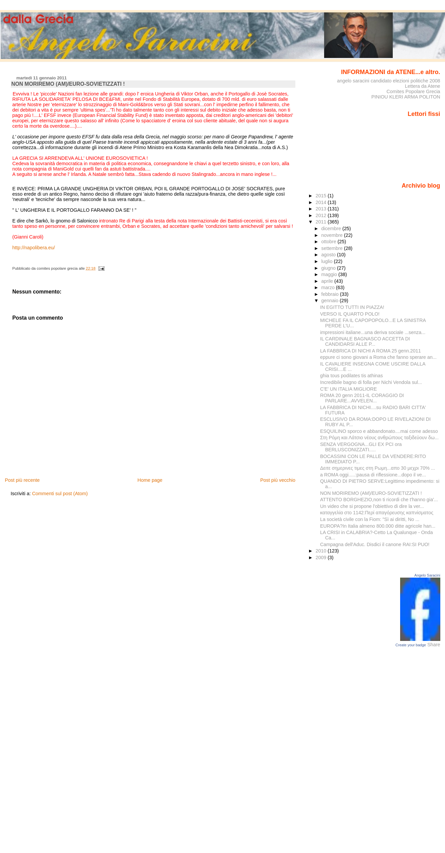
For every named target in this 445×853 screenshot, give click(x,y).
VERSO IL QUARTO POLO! (350, 314)
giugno (329, 268)
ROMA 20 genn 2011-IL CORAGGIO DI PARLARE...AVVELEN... (362, 398)
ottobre (329, 241)
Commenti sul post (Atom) (60, 493)
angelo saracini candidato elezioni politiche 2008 (388, 80)
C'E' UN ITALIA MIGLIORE (348, 389)
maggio (330, 274)
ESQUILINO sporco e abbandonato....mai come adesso (379, 431)
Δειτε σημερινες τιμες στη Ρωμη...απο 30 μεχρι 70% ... (377, 468)
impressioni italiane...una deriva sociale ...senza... (372, 332)
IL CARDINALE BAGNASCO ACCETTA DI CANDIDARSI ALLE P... (365, 341)
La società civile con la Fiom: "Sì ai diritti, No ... (369, 519)
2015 (321, 195)
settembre (332, 248)
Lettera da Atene (422, 86)
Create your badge (410, 645)
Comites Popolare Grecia (413, 91)
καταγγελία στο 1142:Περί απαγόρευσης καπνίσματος (376, 512)
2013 (321, 208)
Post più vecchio (277, 480)
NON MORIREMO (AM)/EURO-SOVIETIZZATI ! (371, 493)
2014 (321, 202)
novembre (332, 235)
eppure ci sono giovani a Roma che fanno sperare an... (378, 357)
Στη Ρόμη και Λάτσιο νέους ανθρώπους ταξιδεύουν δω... (379, 437)
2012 (321, 215)
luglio (327, 261)
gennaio (330, 300)
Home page (150, 480)
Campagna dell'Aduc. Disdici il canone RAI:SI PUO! (375, 544)
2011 (321, 221)
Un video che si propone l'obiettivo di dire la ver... (372, 506)
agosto (329, 254)
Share (433, 644)
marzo (328, 287)
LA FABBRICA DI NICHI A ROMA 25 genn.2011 (370, 350)
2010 (321, 550)
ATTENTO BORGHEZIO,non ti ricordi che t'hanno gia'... (379, 499)
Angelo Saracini (427, 575)
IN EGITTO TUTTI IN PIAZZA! (352, 307)
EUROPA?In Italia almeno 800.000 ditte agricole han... (377, 526)
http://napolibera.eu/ (33, 247)
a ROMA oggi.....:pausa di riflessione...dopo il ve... (373, 474)
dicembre (332, 228)
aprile (328, 281)
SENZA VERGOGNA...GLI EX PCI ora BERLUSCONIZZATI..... (361, 447)
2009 (321, 557)
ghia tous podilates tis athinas (351, 375)
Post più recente (22, 480)
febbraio (330, 294)
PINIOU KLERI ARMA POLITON (405, 97)
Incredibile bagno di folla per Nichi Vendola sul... (371, 382)
